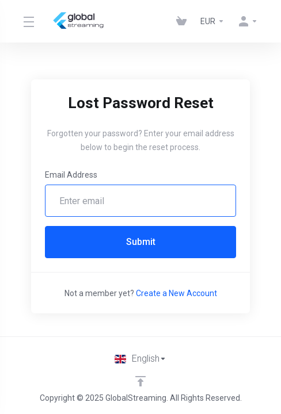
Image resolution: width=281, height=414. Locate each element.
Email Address (71, 174)
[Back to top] (140, 381)
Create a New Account (176, 293)
